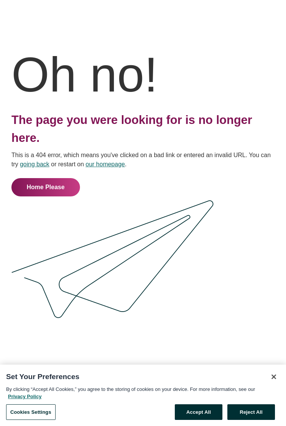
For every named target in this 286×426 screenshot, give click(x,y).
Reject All (251, 413)
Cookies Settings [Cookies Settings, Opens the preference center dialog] (30, 413)
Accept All (198, 413)
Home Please (46, 187)
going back (34, 164)
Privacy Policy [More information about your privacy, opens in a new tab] (25, 398)
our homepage (105, 164)
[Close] (273, 378)
